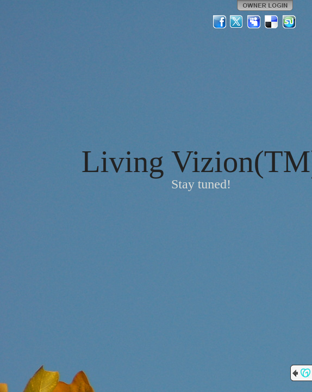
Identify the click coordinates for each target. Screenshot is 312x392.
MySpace (254, 21)
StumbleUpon (289, 21)
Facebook (219, 21)
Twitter (237, 21)
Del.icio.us (271, 21)
